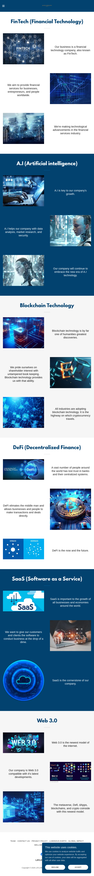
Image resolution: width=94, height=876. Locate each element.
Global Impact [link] (76, 841)
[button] (8, 5)
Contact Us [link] (24, 841)
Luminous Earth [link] (57, 841)
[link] (47, 6)
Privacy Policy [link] (39, 841)
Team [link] (13, 841)
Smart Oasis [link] (53, 845)
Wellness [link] (39, 845)
